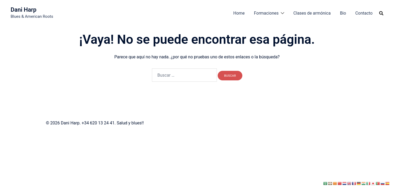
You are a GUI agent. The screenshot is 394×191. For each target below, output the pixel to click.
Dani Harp (23, 9)
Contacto (364, 13)
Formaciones (266, 13)
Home (239, 13)
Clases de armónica (312, 13)
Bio (343, 13)
